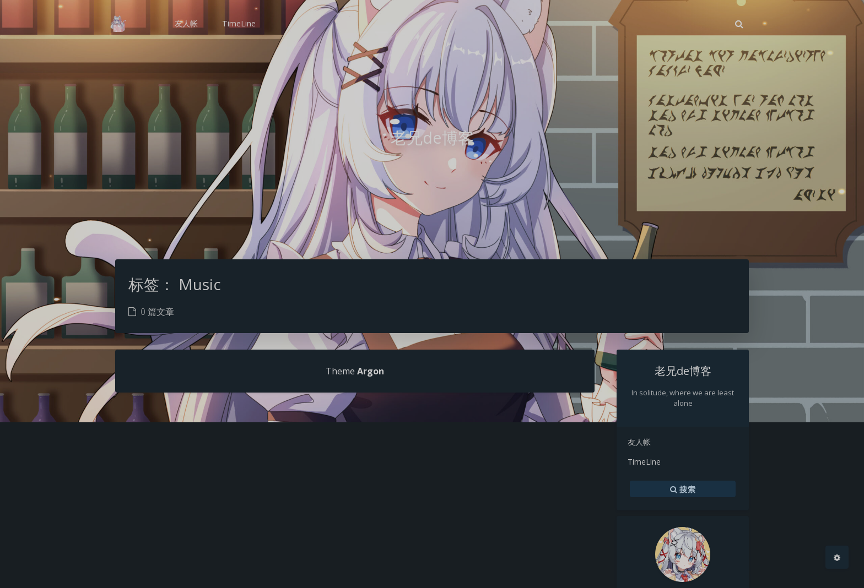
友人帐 (639, 442)
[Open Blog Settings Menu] (837, 557)
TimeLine (644, 461)
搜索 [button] (683, 489)
